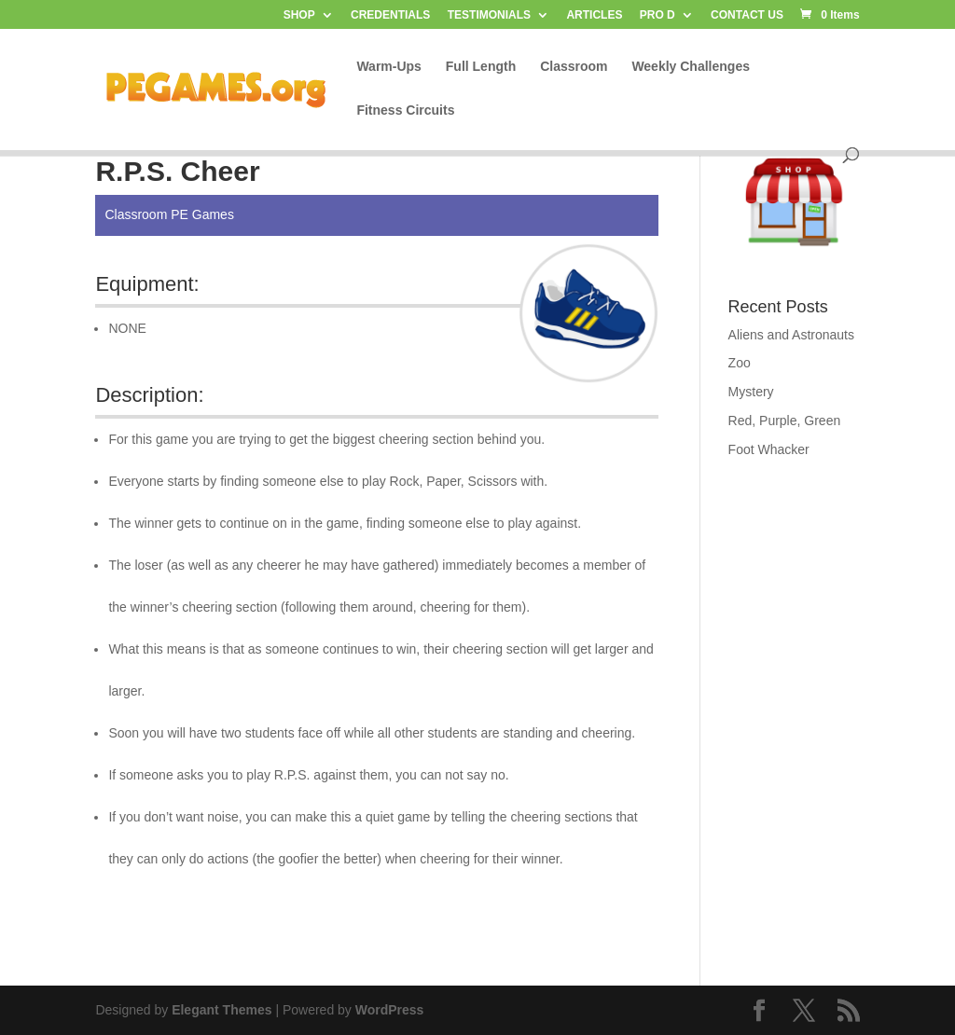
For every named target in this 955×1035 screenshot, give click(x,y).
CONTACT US (747, 15)
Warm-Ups (389, 67)
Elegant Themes (221, 1009)
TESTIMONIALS (489, 15)
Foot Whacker (769, 449)
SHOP (299, 15)
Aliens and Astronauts (791, 334)
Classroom (573, 67)
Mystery (751, 391)
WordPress (389, 1009)
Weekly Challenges (690, 67)
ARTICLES (594, 15)
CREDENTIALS (390, 15)
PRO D (657, 15)
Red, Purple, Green (784, 420)
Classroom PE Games (168, 214)
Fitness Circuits (405, 110)
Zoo (739, 362)
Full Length (481, 67)
